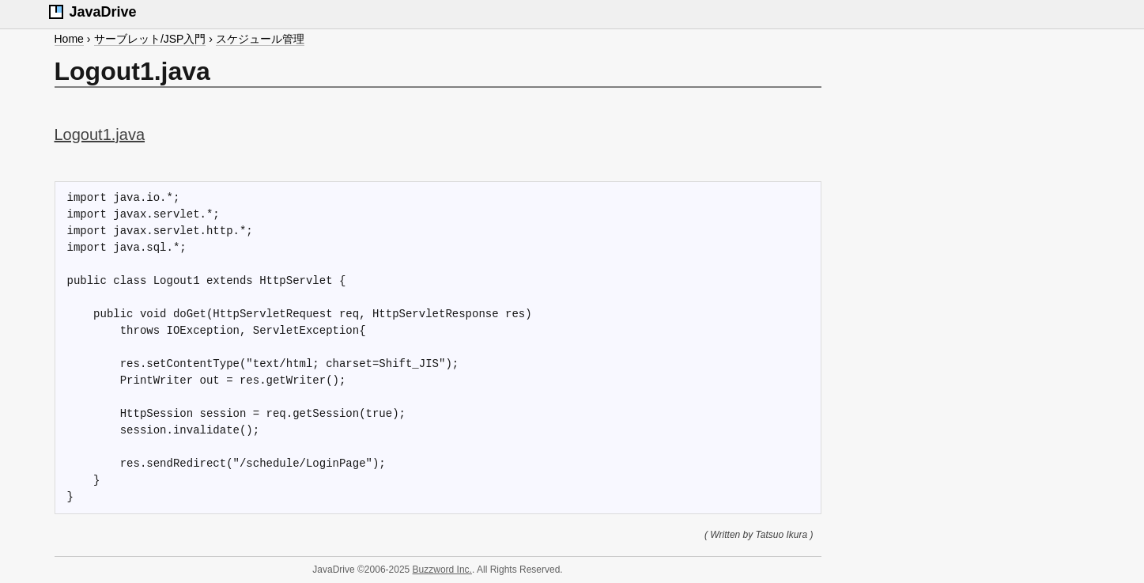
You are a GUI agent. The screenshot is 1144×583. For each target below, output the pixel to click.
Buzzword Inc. (442, 569)
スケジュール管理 (260, 38)
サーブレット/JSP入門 (150, 38)
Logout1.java (100, 134)
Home (69, 38)
